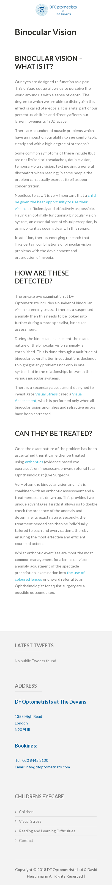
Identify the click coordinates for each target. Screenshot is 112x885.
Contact (26, 840)
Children (26, 811)
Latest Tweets (34, 645)
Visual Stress (46, 394)
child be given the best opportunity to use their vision (55, 202)
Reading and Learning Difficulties (47, 830)
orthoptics (34, 461)
